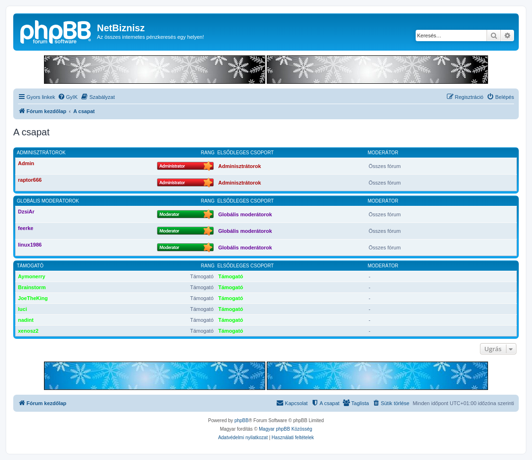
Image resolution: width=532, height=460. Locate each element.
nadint (26, 320)
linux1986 (30, 245)
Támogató (30, 265)
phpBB (242, 420)
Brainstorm (32, 287)
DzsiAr (26, 211)
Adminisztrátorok (41, 152)
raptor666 (30, 180)
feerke (25, 228)
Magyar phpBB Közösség (285, 429)
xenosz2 (28, 331)
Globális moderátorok (48, 200)
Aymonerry (31, 276)
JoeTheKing (33, 298)
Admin (26, 163)
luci (22, 309)
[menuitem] (68, 97)
